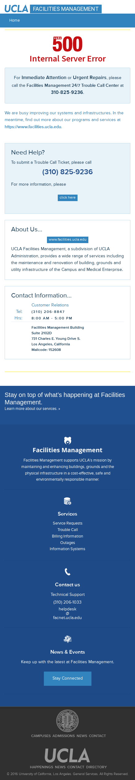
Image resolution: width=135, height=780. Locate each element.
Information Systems (67, 549)
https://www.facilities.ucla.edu (33, 127)
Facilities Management (68, 450)
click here (68, 198)
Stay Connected (68, 678)
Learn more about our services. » (32, 409)
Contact (97, 736)
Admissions (64, 736)
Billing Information (67, 536)
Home (14, 21)
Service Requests (67, 523)
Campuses (41, 736)
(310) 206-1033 (67, 602)
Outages (67, 543)
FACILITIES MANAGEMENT (66, 9)
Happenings (41, 767)
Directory (96, 767)
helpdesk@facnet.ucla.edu (67, 613)
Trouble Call (67, 530)
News (82, 736)
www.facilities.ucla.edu (67, 240)
